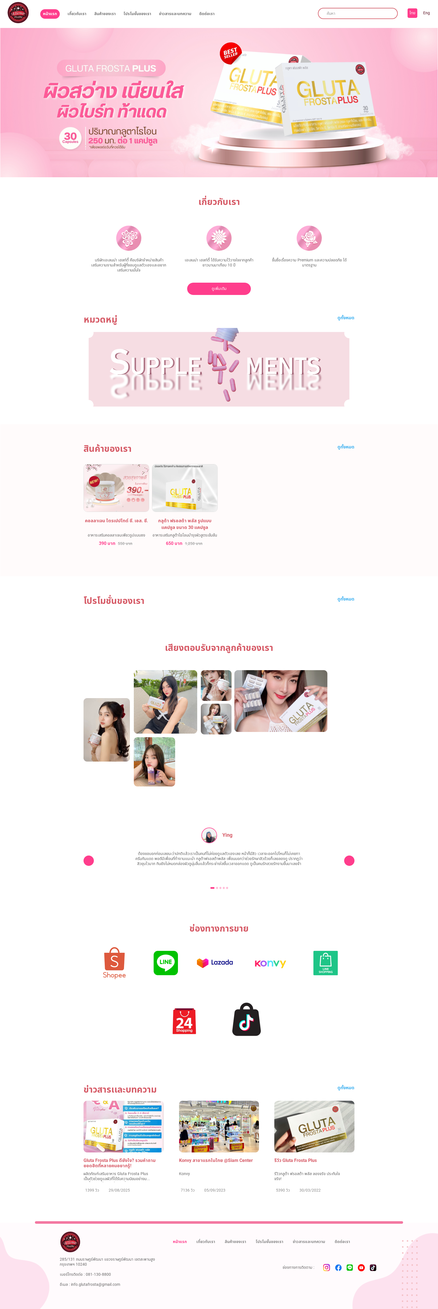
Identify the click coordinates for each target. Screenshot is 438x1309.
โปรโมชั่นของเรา (137, 14)
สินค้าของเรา (105, 14)
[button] (212, 888)
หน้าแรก (50, 14)
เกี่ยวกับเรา (77, 14)
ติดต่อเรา (207, 14)
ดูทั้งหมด (345, 318)
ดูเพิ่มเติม (219, 289)
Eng (426, 13)
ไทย (412, 13)
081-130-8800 (98, 1274)
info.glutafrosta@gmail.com (95, 1284)
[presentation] (89, 861)
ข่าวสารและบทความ (175, 14)
